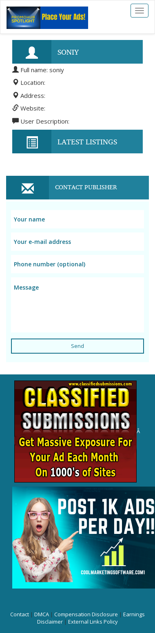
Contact (19, 614)
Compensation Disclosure (86, 614)
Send (77, 346)
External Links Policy (93, 621)
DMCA (41, 614)
